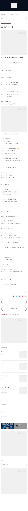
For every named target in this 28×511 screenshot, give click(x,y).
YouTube (3, 314)
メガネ (3, 363)
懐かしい (3, 412)
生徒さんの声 (14, 308)
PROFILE (14, 301)
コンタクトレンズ (5, 400)
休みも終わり (4, 376)
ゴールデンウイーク (6, 388)
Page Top (14, 502)
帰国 (2, 351)
